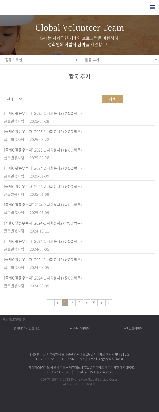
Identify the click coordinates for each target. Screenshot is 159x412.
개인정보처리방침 (14, 319)
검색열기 (142, 7)
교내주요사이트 (80, 328)
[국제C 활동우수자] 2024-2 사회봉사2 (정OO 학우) (43, 186)
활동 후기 (92, 59)
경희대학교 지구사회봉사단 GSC (28, 7)
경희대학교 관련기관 (26, 328)
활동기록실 (13, 59)
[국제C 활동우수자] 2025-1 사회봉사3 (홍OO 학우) (43, 113)
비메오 (86, 400)
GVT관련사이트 (133, 328)
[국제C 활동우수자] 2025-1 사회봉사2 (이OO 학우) (43, 131)
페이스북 (59, 400)
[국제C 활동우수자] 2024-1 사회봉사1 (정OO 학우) (43, 278)
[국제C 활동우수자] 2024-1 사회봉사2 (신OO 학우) (43, 259)
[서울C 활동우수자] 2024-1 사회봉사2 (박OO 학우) (43, 223)
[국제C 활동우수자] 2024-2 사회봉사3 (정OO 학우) (43, 168)
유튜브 (100, 400)
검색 (112, 99)
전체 (10, 99)
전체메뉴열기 (152, 7)
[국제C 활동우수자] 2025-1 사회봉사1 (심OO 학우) (43, 150)
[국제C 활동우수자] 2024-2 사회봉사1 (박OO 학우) (43, 204)
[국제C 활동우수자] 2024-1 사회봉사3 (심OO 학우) (43, 241)
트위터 (73, 400)
